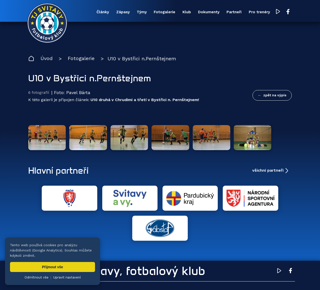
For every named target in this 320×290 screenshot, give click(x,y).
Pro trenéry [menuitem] (258, 12)
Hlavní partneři (59, 168)
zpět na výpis (274, 95)
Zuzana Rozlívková (104, 279)
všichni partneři (268, 168)
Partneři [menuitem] (233, 12)
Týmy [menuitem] (140, 12)
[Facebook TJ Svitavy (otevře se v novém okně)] (287, 12)
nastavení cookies (199, 279)
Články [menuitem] (100, 12)
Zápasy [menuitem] (121, 12)
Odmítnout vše (36, 277)
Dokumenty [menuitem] (207, 12)
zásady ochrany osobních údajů (243, 279)
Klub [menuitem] (185, 12)
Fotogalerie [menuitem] (163, 12)
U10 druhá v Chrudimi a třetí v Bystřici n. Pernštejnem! (144, 99)
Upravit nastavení (67, 277)
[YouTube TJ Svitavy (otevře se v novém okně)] (277, 12)
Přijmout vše (52, 267)
